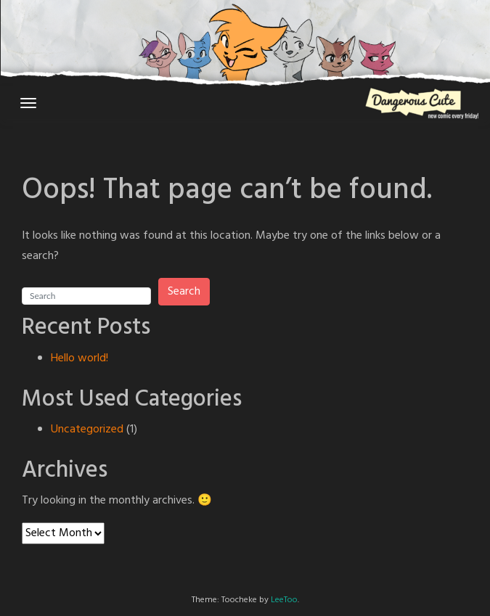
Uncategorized (87, 429)
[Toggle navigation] (28, 103)
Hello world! (79, 358)
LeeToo (284, 600)
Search (184, 291)
